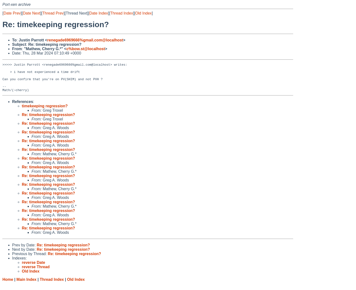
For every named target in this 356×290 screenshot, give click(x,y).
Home (7, 285)
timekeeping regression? (45, 112)
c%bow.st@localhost (85, 49)
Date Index (98, 13)
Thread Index (121, 13)
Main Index (26, 285)
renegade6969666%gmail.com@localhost (85, 40)
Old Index (143, 13)
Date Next (31, 13)
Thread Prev (53, 13)
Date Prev (12, 13)
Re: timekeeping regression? (48, 120)
